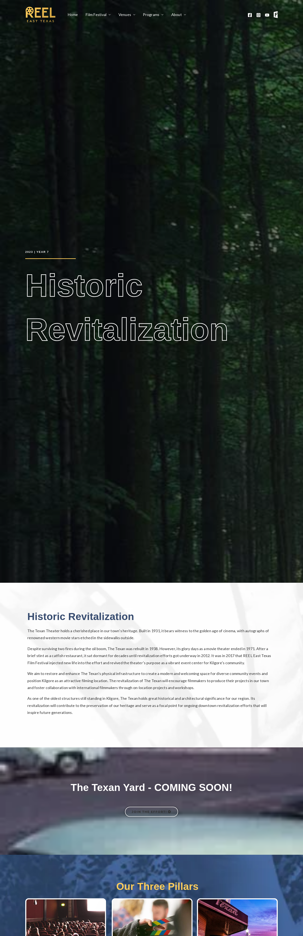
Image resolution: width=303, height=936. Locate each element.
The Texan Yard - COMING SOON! (151, 787)
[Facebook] (250, 15)
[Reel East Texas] (40, 14)
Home (73, 14)
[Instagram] (258, 15)
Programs (151, 14)
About (176, 14)
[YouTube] (267, 15)
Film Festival (95, 14)
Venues (124, 14)
